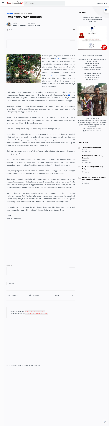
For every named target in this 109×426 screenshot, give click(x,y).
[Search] (44, 3)
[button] (26, 3)
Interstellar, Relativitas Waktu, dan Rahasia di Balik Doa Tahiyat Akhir (94, 178)
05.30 (55, 111)
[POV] (83, 171)
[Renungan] (29, 336)
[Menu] (4, 3)
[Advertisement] (49, 295)
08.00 (56, 91)
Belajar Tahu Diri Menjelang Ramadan (92, 157)
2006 (67, 66)
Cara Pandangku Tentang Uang (92, 168)
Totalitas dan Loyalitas (91, 147)
